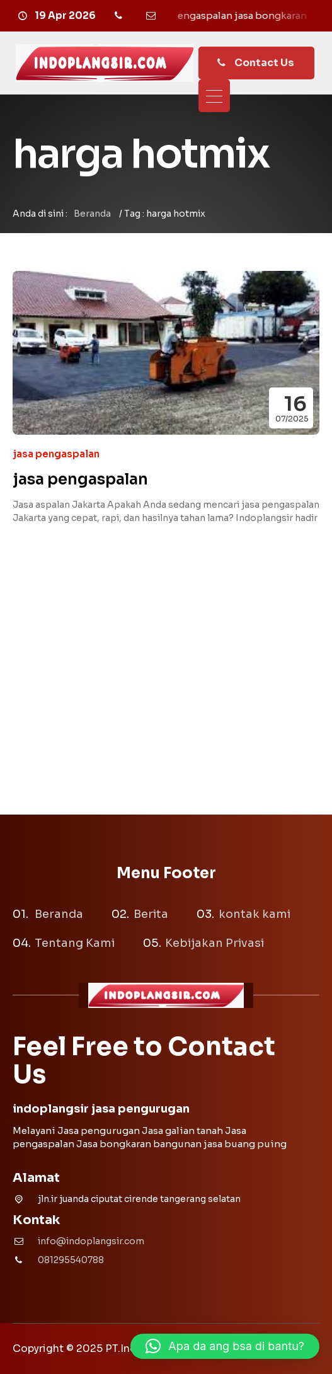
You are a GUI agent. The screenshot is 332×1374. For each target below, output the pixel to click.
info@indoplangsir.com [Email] (91, 1241)
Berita (151, 914)
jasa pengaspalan (56, 454)
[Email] (152, 15)
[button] (224, 1346)
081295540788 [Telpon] (71, 1260)
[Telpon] (120, 15)
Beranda (92, 213)
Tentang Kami (75, 943)
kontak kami (254, 914)
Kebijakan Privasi (214, 943)
